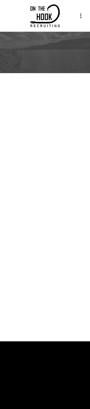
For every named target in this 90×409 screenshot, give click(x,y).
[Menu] (80, 16)
